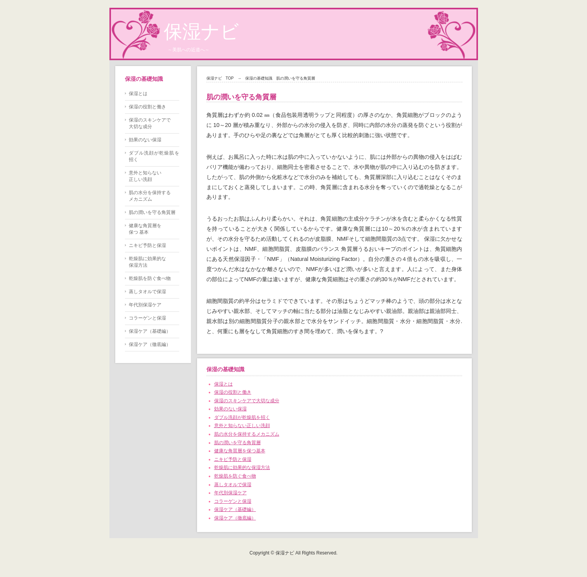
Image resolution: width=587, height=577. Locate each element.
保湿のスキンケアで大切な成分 (246, 400)
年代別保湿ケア (230, 492)
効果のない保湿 (230, 409)
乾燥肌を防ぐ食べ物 (235, 476)
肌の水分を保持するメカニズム (246, 434)
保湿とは (223, 384)
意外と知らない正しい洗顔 (242, 425)
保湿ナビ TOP (220, 78)
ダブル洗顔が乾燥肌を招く (242, 417)
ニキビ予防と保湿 (232, 459)
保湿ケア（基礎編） (235, 509)
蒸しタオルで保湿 (232, 484)
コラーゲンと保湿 (232, 501)
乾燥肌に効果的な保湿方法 (242, 467)
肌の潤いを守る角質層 (237, 442)
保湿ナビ (201, 31)
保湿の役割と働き (232, 392)
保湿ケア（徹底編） (235, 518)
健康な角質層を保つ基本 (239, 451)
